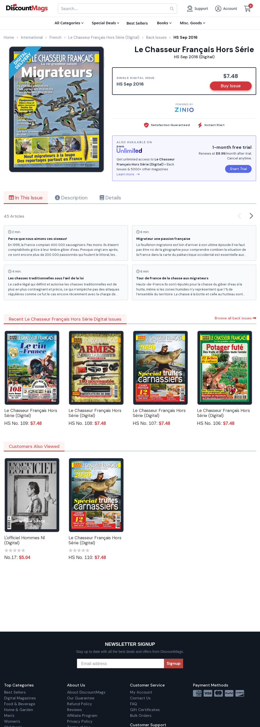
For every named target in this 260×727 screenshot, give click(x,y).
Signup (174, 663)
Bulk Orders (140, 715)
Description (71, 197)
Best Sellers (15, 692)
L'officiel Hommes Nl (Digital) (24, 540)
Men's (9, 715)
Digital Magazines (20, 698)
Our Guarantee (80, 698)
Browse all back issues (235, 318)
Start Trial (238, 169)
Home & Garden (18, 709)
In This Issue (26, 197)
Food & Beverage (19, 704)
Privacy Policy (80, 721)
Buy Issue (231, 86)
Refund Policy (79, 704)
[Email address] (120, 663)
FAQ (133, 704)
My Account (141, 692)
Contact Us (140, 698)
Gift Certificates (145, 709)
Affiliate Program (82, 715)
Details (110, 197)
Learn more (128, 174)
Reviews (74, 709)
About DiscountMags (86, 692)
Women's (12, 721)
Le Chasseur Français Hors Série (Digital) (30, 413)
